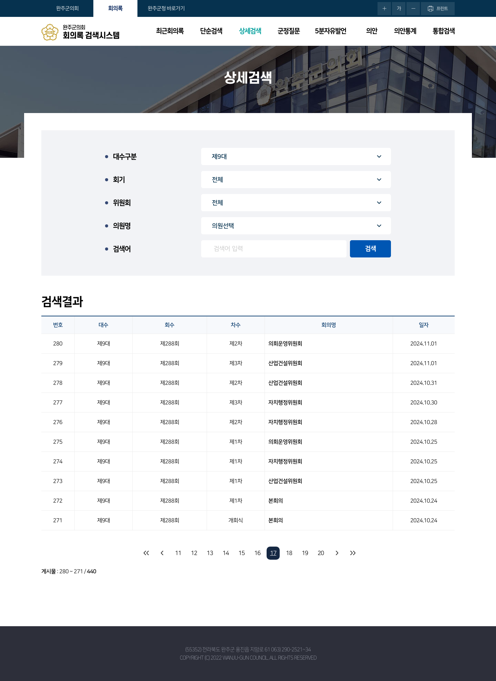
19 (305, 553)
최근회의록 (170, 31)
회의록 (115, 8)
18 (289, 553)
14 (226, 553)
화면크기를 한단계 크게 (384, 8)
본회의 (275, 501)
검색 (370, 248)
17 (273, 553)
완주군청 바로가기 (166, 8)
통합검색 (444, 31)
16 (257, 553)
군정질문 (289, 31)
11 (178, 553)
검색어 (122, 249)
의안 (371, 31)
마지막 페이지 (352, 553)
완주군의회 (67, 8)
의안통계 (405, 31)
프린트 (442, 8)
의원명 (122, 226)
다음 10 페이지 (336, 553)
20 (321, 553)
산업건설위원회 (285, 363)
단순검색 (211, 31)
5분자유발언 (330, 31)
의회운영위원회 (285, 343)
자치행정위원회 (285, 402)
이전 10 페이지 (162, 553)
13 (210, 553)
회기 (119, 180)
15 (241, 553)
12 (194, 553)
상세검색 (250, 31)
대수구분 (124, 157)
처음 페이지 (146, 553)
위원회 (122, 203)
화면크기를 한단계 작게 (413, 8)
